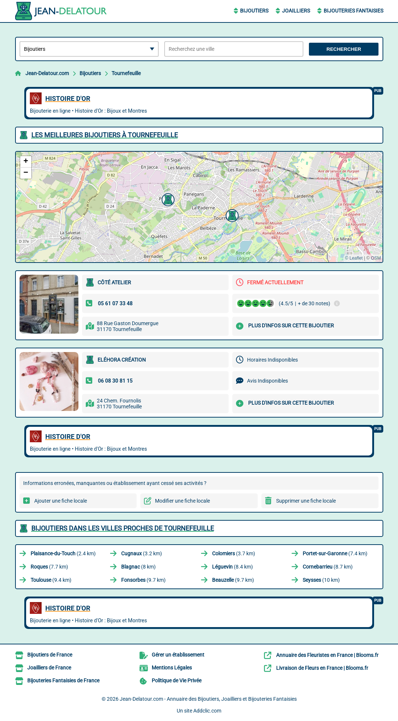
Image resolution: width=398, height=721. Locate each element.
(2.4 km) (63, 553)
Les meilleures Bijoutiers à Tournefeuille (104, 135)
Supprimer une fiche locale (306, 501)
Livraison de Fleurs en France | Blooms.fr (322, 668)
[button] (231, 214)
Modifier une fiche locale (182, 501)
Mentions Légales (172, 668)
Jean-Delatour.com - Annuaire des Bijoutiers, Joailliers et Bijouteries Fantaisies (208, 699)
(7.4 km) (335, 553)
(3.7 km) (233, 553)
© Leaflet (354, 258)
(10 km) (321, 580)
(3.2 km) (141, 553)
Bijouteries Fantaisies (353, 11)
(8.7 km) (328, 567)
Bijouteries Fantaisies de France (63, 680)
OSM (376, 258)
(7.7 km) (49, 567)
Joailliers (296, 11)
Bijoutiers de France (49, 655)
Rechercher (344, 49)
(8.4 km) (232, 567)
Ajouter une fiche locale (60, 501)
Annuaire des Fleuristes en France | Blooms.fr (327, 655)
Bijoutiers (254, 11)
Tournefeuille (126, 73)
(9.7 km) (143, 580)
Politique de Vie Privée (176, 680)
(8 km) (138, 567)
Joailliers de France (49, 668)
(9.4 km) (51, 580)
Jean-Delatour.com (47, 73)
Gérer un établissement (178, 655)
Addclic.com (207, 711)
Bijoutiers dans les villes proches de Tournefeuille (122, 528)
